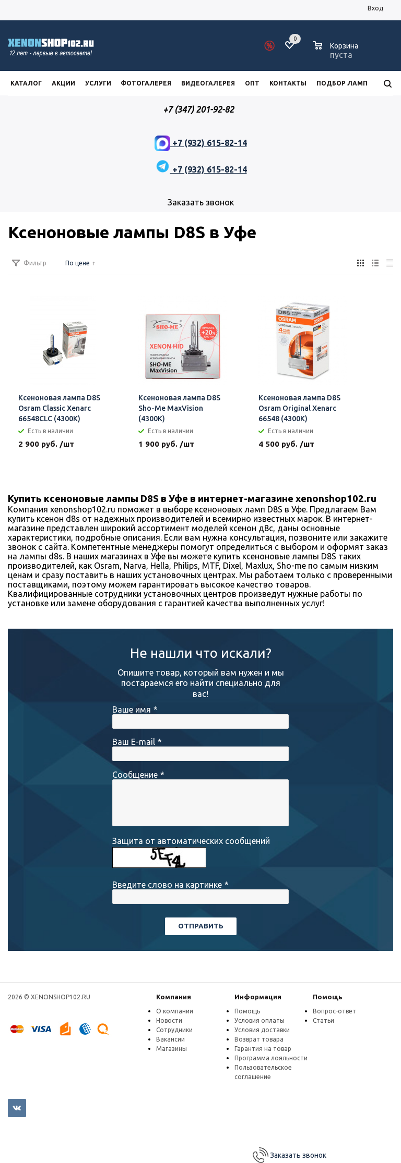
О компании (174, 1011)
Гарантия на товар (262, 1048)
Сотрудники (174, 1029)
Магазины (171, 1048)
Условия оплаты (259, 1020)
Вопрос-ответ (334, 1011)
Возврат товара (259, 1039)
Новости (169, 1020)
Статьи (323, 1020)
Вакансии (170, 1039)
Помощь (328, 996)
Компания (173, 996)
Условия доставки (262, 1029)
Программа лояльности (271, 1058)
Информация (257, 996)
